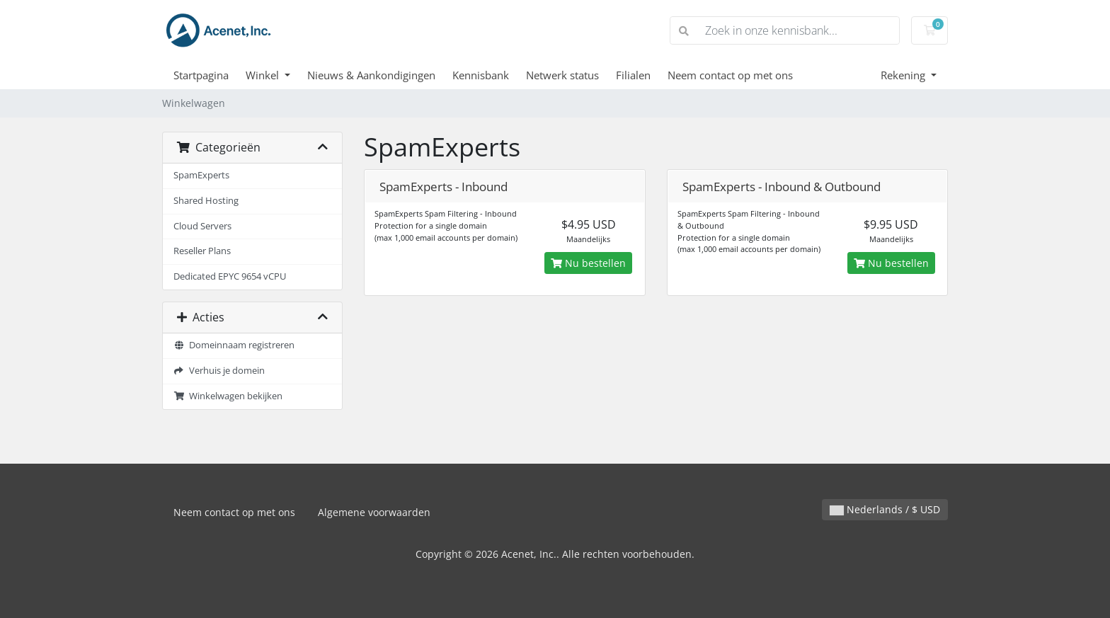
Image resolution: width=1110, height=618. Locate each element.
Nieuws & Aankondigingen (371, 75)
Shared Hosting (206, 201)
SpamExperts (201, 175)
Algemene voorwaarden (374, 512)
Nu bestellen (588, 263)
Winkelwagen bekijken (227, 396)
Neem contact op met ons (730, 75)
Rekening (904, 75)
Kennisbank (480, 75)
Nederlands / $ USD (885, 509)
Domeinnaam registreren (233, 345)
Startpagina (201, 75)
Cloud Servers (202, 226)
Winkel (264, 75)
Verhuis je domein (219, 371)
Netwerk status (562, 75)
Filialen (633, 75)
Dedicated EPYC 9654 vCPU (229, 276)
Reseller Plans (202, 251)
